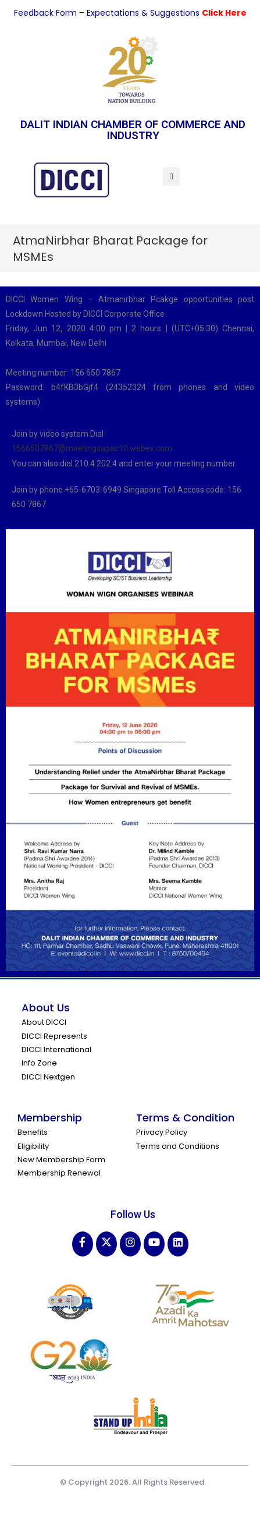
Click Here (224, 13)
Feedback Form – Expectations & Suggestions (108, 13)
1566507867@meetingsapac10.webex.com (92, 448)
